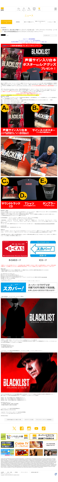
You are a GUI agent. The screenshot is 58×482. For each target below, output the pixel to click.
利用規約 (17, 472)
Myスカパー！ (9, 215)
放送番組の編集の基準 (35, 472)
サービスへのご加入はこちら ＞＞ (12, 274)
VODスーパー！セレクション (6, 473)
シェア (7, 35)
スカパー (3, 274)
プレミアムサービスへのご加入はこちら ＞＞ (14, 275)
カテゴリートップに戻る (29, 419)
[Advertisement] (29, 3)
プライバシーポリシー (25, 472)
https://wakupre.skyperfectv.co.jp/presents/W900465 (44, 223)
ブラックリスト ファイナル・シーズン (24, 85)
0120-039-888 (44, 277)
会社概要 (3, 472)
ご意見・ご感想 (10, 472)
